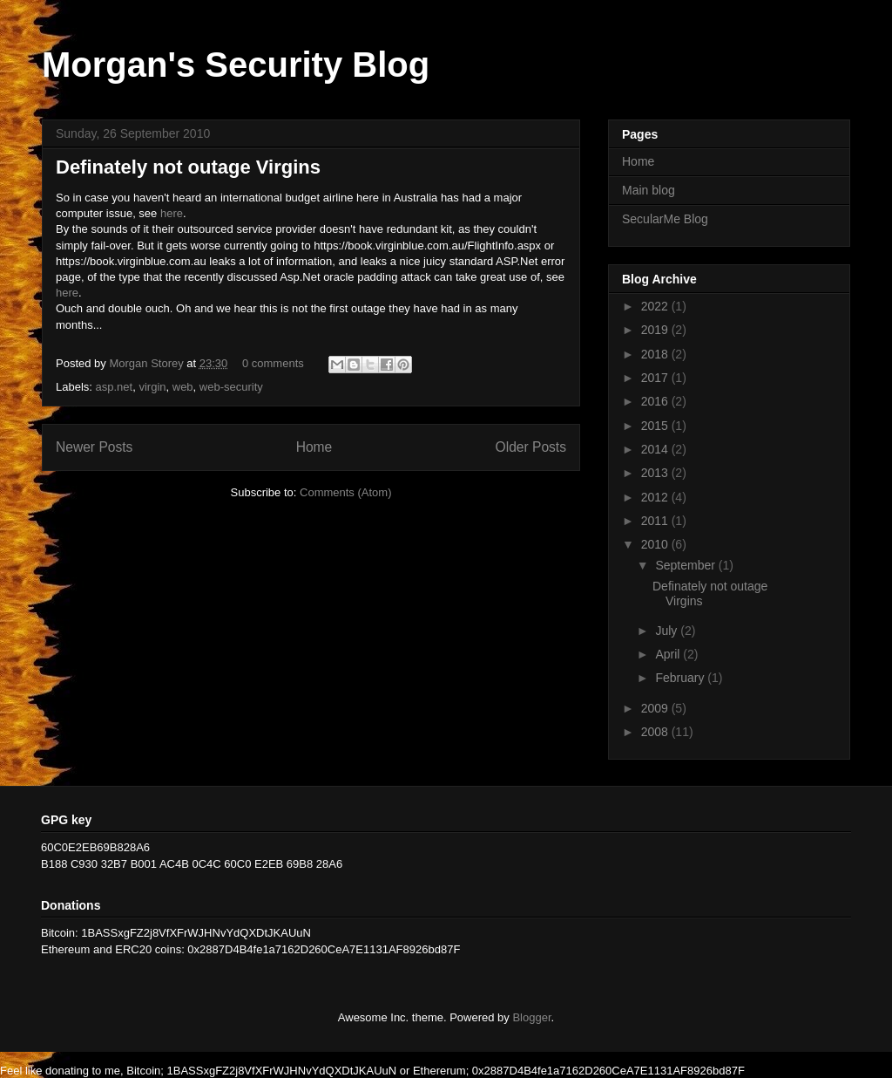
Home (314, 447)
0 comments (273, 363)
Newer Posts (94, 447)
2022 (656, 306)
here (171, 213)
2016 (656, 401)
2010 (656, 544)
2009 (656, 708)
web (182, 386)
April (669, 654)
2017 (656, 378)
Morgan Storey (147, 363)
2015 (656, 426)
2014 (656, 449)
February (681, 678)
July (667, 631)
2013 (656, 473)
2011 (656, 521)
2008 (656, 732)
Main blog (648, 190)
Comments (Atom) (345, 492)
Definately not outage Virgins (188, 167)
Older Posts (531, 447)
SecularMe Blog (665, 219)
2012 (656, 497)
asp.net (114, 386)
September (686, 565)
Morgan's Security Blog (235, 64)
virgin (152, 386)
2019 (656, 330)
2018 (656, 354)
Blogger (531, 1017)
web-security (231, 386)
